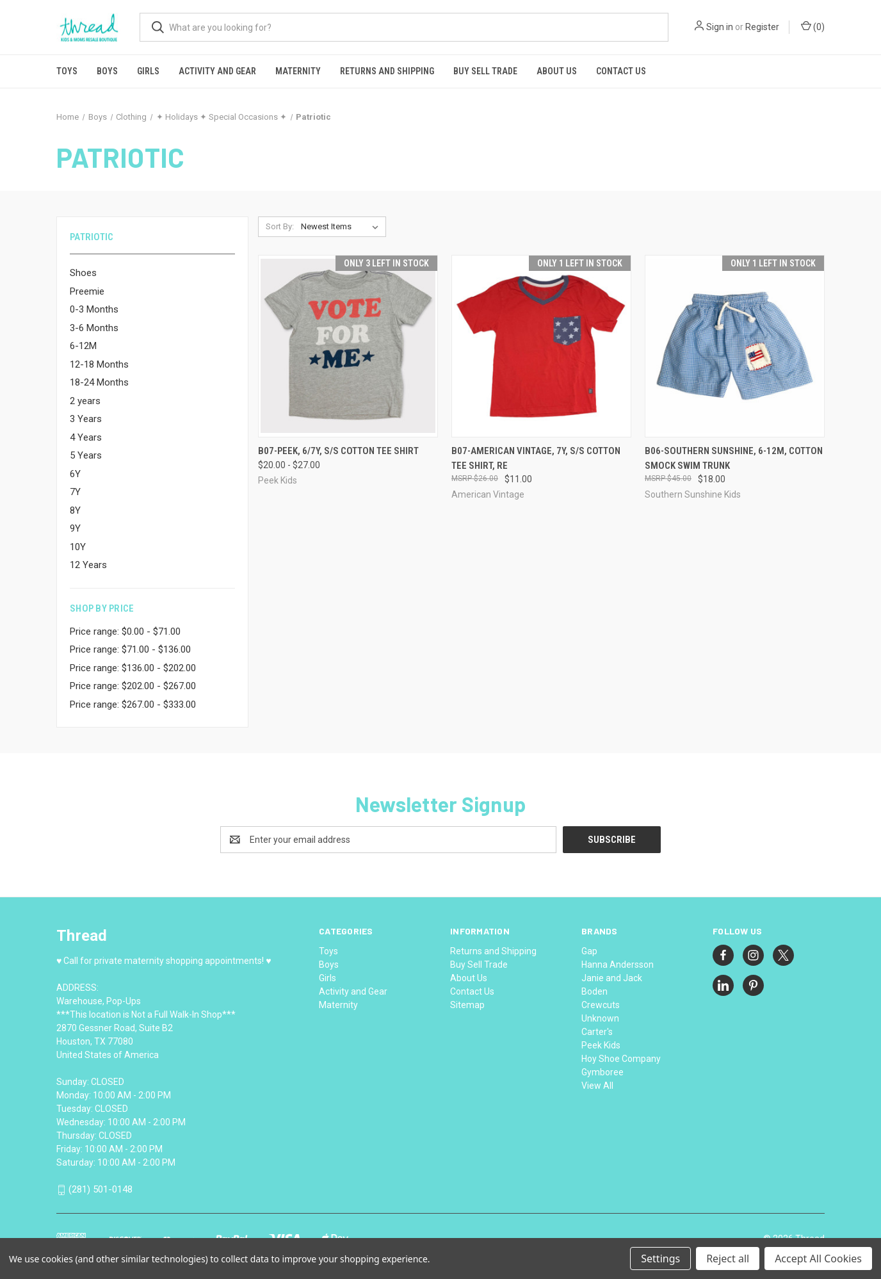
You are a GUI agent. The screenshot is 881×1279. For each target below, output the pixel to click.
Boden (594, 991)
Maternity (298, 71)
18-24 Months (99, 382)
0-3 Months (94, 309)
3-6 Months (94, 328)
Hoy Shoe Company (621, 1059)
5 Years (86, 455)
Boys (107, 71)
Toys (66, 71)
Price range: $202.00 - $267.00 (133, 686)
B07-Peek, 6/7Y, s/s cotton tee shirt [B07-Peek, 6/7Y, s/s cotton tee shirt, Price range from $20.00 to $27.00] (338, 451)
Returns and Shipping (387, 71)
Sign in (719, 27)
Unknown (600, 1018)
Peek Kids (600, 1045)
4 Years (86, 437)
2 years (85, 401)
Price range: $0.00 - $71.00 (125, 631)
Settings (660, 1258)
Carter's (597, 1032)
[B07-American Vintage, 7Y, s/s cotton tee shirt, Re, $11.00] (541, 346)
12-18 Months (99, 364)
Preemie (87, 291)
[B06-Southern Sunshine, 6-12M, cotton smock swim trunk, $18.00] (734, 346)
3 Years (86, 419)
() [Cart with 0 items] (813, 26)
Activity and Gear (217, 71)
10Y (78, 547)
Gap (589, 951)
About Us (557, 71)
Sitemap (467, 1005)
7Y (75, 492)
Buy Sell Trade (485, 71)
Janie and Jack (611, 978)
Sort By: (280, 226)
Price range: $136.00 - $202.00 (133, 668)
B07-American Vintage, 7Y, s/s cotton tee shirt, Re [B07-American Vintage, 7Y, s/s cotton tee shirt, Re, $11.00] (535, 458)
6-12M (83, 346)
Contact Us (621, 71)
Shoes (83, 273)
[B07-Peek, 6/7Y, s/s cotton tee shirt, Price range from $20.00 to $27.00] (348, 346)
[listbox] (342, 226)
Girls (148, 71)
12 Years (88, 565)
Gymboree (602, 1072)
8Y (75, 510)
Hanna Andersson (617, 964)
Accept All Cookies (818, 1258)
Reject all (727, 1258)
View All (597, 1085)
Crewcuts (600, 1005)
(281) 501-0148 (101, 1190)
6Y (75, 474)
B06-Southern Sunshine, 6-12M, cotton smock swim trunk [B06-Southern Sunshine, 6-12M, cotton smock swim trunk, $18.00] (734, 458)
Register (762, 27)
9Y (75, 528)
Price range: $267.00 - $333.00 (133, 704)
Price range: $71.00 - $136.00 (130, 649)
